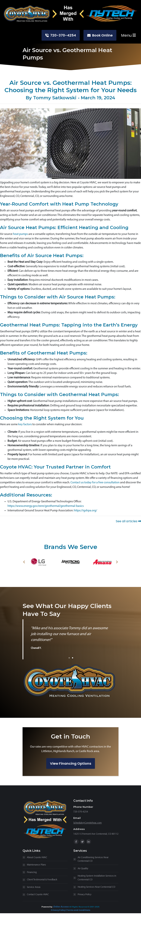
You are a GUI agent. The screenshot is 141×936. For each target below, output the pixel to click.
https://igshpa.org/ (85, 510)
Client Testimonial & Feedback (42, 879)
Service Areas (33, 887)
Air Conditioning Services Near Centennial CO (93, 859)
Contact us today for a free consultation (95, 482)
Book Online (100, 35)
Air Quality (83, 868)
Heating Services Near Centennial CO (96, 887)
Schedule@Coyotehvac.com (87, 823)
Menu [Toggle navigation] (128, 35)
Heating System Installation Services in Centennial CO (97, 878)
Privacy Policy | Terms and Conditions (70, 910)
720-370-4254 (60, 35)
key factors (25, 424)
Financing (32, 872)
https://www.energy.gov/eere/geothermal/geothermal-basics (46, 506)
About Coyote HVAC (37, 857)
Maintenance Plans (36, 865)
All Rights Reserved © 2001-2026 (84, 907)
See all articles (128, 521)
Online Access (61, 906)
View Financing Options (70, 763)
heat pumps (20, 234)
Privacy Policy (84, 894)
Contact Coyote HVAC (38, 894)
